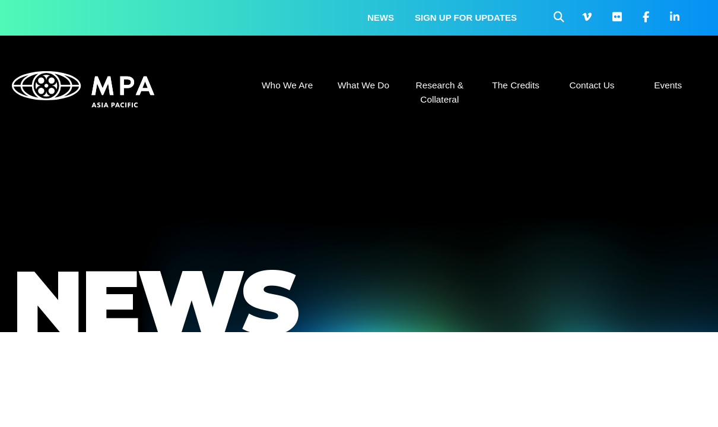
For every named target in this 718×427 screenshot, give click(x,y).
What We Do (363, 85)
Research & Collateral (439, 92)
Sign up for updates (466, 17)
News (380, 17)
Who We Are (287, 85)
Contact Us (591, 85)
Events (668, 85)
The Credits (515, 85)
